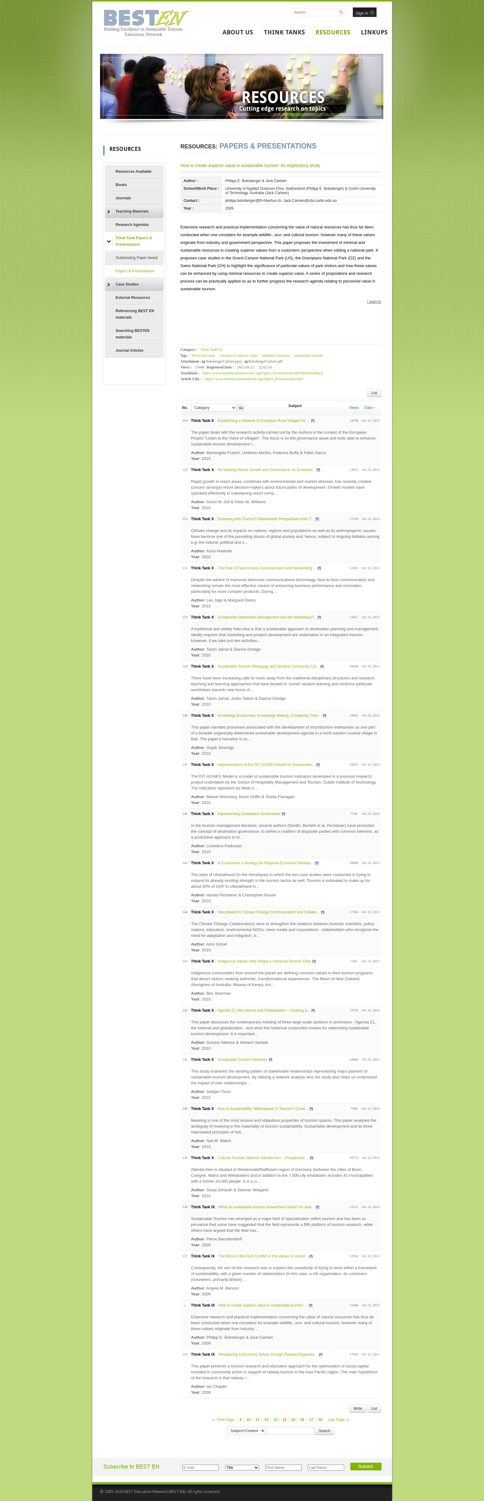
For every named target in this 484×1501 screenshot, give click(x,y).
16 (302, 1420)
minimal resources (276, 355)
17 (311, 1420)
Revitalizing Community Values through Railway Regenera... (268, 1354)
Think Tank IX (211, 349)
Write (357, 1408)
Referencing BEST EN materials (135, 314)
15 (293, 1420)
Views (354, 408)
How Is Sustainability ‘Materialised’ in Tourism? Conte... (263, 1109)
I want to (374, 302)
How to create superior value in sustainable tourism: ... (263, 1305)
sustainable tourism (308, 355)
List (374, 393)
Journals (123, 198)
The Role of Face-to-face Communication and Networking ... (267, 568)
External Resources (133, 298)
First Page (225, 1420)
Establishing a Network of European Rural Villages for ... (264, 421)
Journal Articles (130, 350)
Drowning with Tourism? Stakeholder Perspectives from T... (266, 519)
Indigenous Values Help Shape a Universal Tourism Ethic (264, 961)
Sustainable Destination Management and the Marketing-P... (267, 617)
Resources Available (134, 171)
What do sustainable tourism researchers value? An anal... (266, 1207)
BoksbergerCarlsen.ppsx (224, 361)
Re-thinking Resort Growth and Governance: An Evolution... (266, 470)
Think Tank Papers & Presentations (129, 241)
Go (241, 408)
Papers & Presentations (135, 271)
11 (257, 1420)
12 (266, 1420)
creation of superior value (239, 355)
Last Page (336, 1420)
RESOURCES (332, 32)
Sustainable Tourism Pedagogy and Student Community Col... (268, 666)
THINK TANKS (284, 32)
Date (370, 408)
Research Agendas (132, 225)
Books (121, 185)
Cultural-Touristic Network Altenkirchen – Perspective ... (263, 1158)
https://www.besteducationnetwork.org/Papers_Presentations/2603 (254, 379)
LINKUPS (374, 32)
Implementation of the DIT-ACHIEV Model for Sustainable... (266, 765)
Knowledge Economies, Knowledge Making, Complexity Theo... (270, 715)
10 (248, 1420)
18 (320, 1420)
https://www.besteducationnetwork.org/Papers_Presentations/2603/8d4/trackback (263, 373)
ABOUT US (238, 32)
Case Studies (123, 284)
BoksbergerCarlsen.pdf (265, 361)
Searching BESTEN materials (133, 334)
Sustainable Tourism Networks (242, 1059)
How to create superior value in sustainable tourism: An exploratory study (250, 165)
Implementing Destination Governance (249, 814)
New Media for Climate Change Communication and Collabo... (269, 912)
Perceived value (203, 355)
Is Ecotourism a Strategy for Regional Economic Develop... (266, 863)
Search (324, 1431)
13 (275, 1420)
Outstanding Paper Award (137, 258)
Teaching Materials (128, 211)
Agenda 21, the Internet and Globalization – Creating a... (263, 1010)
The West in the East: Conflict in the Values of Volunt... (263, 1256)
